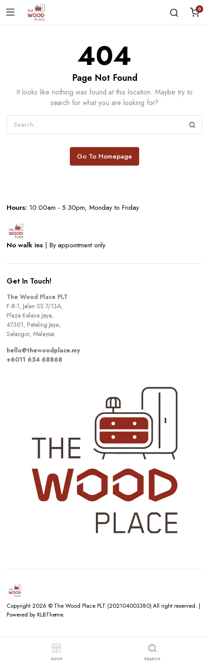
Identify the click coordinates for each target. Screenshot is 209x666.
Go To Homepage (104, 156)
